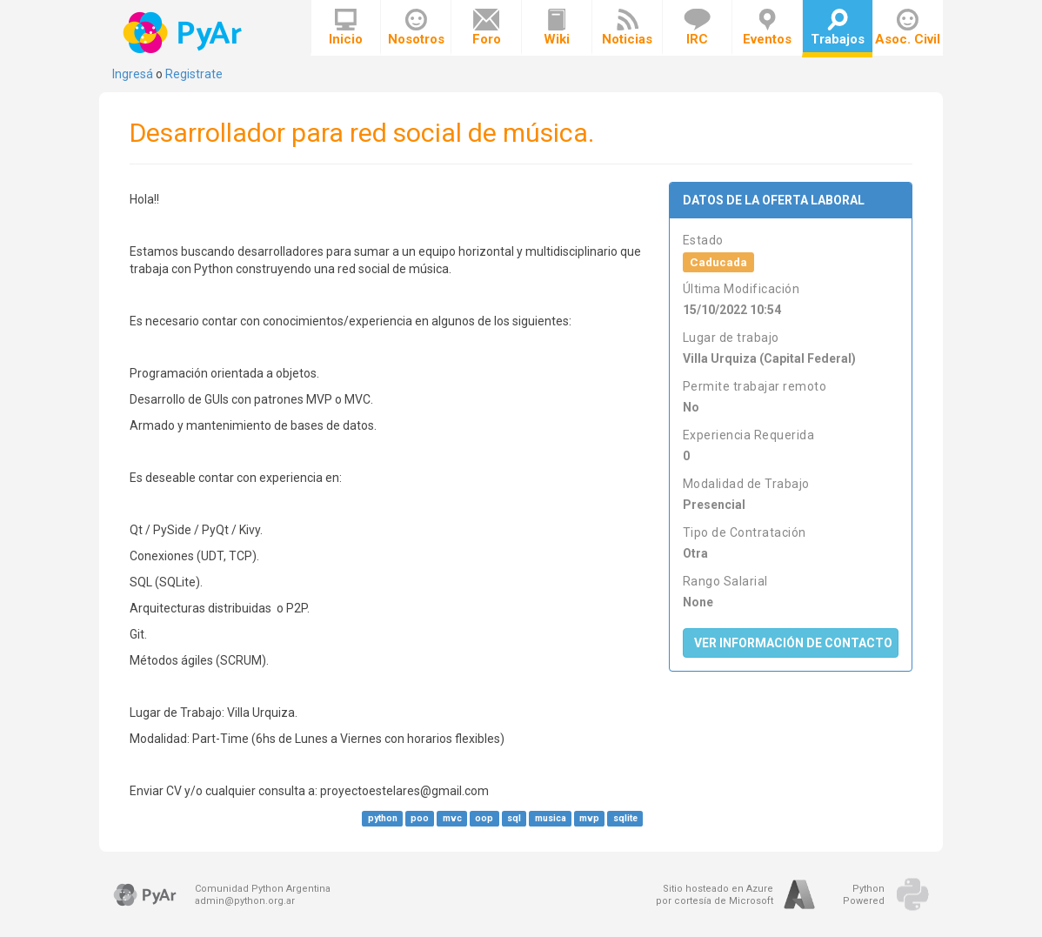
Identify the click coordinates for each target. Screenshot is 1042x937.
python (382, 818)
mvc (452, 818)
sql (514, 818)
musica (550, 818)
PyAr (184, 32)
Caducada (718, 262)
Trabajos (838, 28)
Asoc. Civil (907, 28)
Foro (486, 28)
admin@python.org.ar (245, 901)
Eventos (767, 28)
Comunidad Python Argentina (263, 888)
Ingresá (132, 74)
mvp (589, 818)
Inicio (346, 28)
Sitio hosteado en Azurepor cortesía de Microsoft (714, 895)
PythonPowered (864, 895)
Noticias (627, 28)
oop (484, 818)
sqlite (625, 818)
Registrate (194, 74)
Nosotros (416, 28)
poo (420, 818)
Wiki (557, 28)
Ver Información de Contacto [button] (793, 643)
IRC (697, 28)
